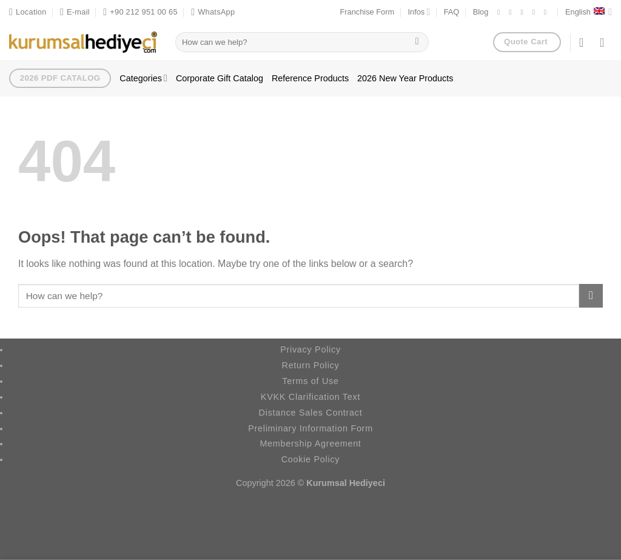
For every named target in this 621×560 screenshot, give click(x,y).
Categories (143, 78)
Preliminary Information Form (310, 428)
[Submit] (417, 42)
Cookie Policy (310, 459)
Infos (419, 12)
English (588, 12)
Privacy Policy (310, 349)
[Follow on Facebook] (501, 12)
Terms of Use (310, 381)
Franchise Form (367, 11)
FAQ (452, 11)
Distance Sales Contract (311, 412)
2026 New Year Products (405, 78)
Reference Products (310, 78)
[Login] (585, 42)
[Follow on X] (524, 12)
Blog (481, 11)
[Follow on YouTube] (547, 12)
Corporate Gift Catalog (219, 78)
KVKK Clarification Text (310, 397)
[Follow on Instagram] (512, 12)
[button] (606, 42)
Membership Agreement (310, 443)
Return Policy (311, 365)
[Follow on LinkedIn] (536, 12)
